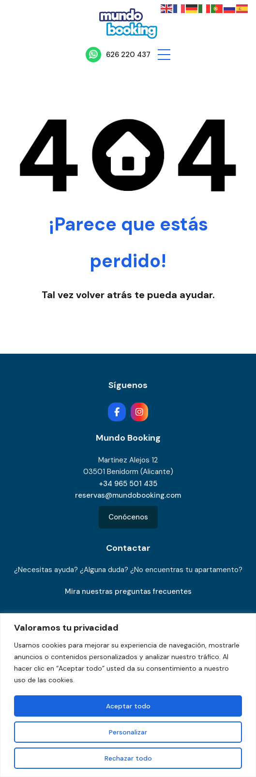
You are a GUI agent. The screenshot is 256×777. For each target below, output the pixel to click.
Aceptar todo (128, 706)
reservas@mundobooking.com (128, 495)
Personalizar (128, 732)
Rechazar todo (128, 758)
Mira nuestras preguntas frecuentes (128, 591)
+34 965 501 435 (128, 484)
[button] (164, 54)
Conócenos (128, 517)
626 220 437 (128, 54)
